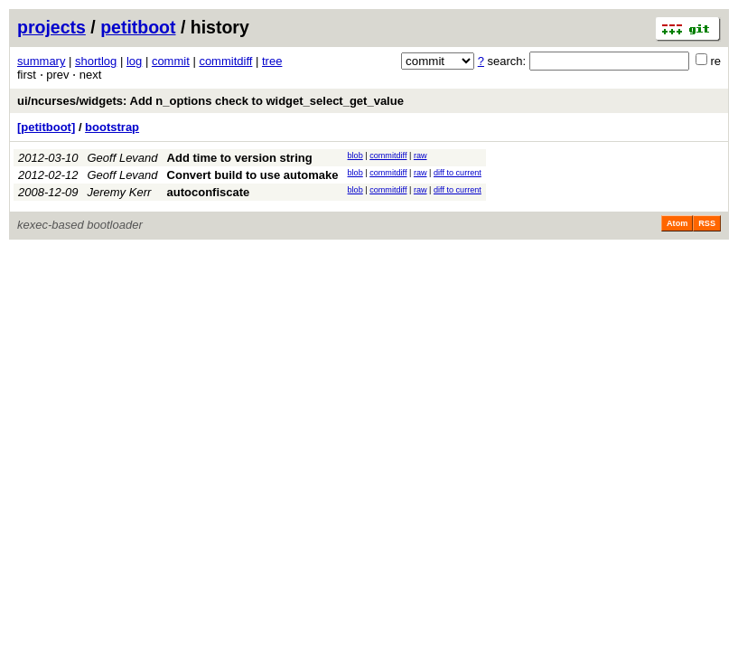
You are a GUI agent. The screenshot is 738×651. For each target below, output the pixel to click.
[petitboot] (46, 127)
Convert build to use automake (253, 175)
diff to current (457, 172)
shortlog (96, 61)
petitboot (137, 27)
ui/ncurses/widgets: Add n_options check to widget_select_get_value (210, 101)
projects (51, 27)
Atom (677, 223)
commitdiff (225, 61)
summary (41, 61)
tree (272, 61)
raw (420, 155)
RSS (706, 223)
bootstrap (112, 127)
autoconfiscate (208, 192)
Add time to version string (240, 158)
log (134, 61)
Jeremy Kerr (120, 192)
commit (171, 61)
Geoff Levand (123, 158)
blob (355, 155)
